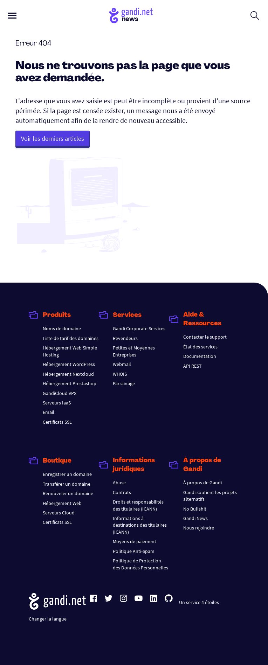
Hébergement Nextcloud (68, 374)
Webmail (122, 364)
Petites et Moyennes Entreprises (134, 351)
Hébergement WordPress (69, 364)
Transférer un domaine (66, 484)
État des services (200, 347)
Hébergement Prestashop (69, 383)
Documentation (199, 356)
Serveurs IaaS (57, 403)
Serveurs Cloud (59, 513)
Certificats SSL (57, 422)
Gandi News (195, 518)
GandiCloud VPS (59, 393)
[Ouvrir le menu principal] (12, 15)
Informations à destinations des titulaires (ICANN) (140, 525)
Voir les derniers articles (52, 138)
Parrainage (124, 383)
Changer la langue (48, 619)
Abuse (119, 482)
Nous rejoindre (198, 528)
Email (48, 412)
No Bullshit (194, 509)
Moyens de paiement (134, 541)
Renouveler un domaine (68, 493)
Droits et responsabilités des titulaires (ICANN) (138, 505)
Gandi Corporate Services (139, 328)
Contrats (122, 492)
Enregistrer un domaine (67, 474)
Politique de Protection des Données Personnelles (140, 563)
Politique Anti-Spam (133, 551)
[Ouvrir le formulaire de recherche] (255, 15)
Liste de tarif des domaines (70, 338)
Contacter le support (205, 337)
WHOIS (120, 374)
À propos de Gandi (202, 482)
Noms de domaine (62, 328)
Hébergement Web (62, 503)
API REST (192, 366)
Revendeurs (125, 338)
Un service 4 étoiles (199, 602)
